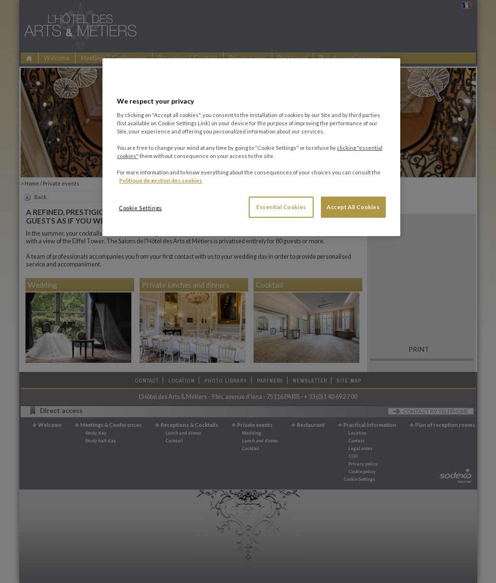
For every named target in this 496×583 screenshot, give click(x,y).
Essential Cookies (281, 207)
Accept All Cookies (353, 207)
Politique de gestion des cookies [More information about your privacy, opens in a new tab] (160, 180)
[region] (251, 147)
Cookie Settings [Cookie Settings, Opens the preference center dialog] (140, 208)
